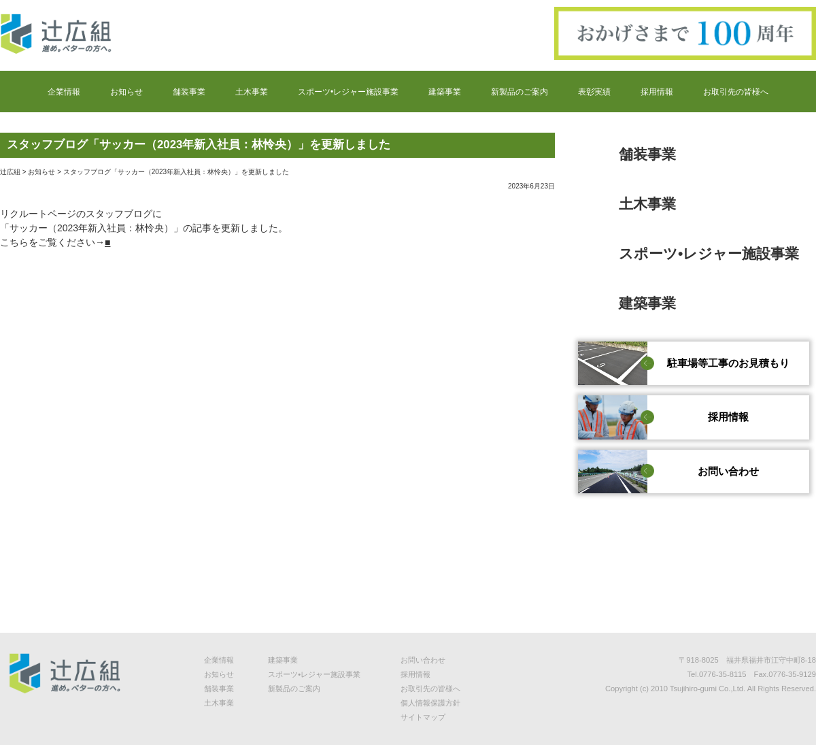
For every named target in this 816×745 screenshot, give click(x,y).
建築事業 (444, 92)
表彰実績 (594, 92)
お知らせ (126, 92)
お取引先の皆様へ (735, 92)
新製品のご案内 (519, 92)
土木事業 (251, 92)
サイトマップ (423, 717)
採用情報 (657, 92)
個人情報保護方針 (430, 703)
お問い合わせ (423, 660)
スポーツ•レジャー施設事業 (348, 92)
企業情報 (64, 92)
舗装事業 (189, 92)
